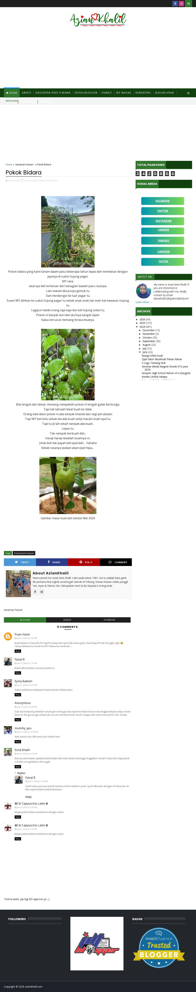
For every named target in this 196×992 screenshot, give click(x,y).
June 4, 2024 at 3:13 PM (27, 753)
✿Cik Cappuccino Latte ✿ (31, 803)
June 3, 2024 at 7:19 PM (27, 663)
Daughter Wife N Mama (53, 92)
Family (107, 92)
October (148, 337)
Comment (118, 562)
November (149, 333)
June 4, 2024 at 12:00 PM (27, 731)
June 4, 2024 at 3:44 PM (37, 781)
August (147, 344)
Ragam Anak (164, 92)
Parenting (143, 92)
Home (13, 93)
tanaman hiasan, (49, 180)
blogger (25, 619)
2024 (143, 326)
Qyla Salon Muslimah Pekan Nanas (162, 359)
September (149, 341)
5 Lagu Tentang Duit (154, 363)
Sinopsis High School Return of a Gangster (166, 373)
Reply (18, 651)
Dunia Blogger (86, 92)
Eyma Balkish (23, 681)
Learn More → (144, 302)
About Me (145, 277)
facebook (109, 619)
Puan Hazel (22, 634)
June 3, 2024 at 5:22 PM (27, 638)
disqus (67, 619)
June (145, 352)
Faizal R (20, 659)
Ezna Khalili (22, 750)
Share (54, 562)
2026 (143, 319)
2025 (143, 323)
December (149, 330)
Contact (45, 102)
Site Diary (27, 102)
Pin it (86, 562)
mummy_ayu (23, 728)
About (26, 92)
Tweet (22, 562)
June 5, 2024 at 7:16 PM (27, 807)
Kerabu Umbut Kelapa (154, 376)
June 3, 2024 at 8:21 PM (27, 685)
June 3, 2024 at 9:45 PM (27, 706)
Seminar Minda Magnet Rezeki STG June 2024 (165, 368)
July (145, 348)
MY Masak (123, 92)
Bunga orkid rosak (152, 355)
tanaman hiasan (24, 164)
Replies (21, 773)
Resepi (11, 102)
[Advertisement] (98, 58)
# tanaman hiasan (24, 553)
